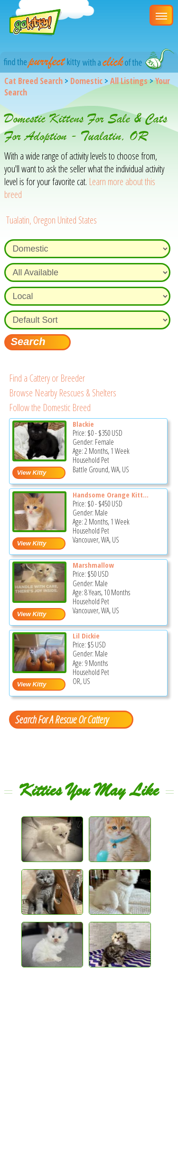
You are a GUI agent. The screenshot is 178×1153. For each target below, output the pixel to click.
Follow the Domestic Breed (50, 407)
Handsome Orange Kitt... (111, 494)
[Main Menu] (161, 15)
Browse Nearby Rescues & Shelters (62, 392)
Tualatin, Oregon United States (51, 220)
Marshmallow (93, 565)
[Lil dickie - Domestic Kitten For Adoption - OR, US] (39, 669)
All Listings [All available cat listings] (129, 80)
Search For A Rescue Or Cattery (61, 719)
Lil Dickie (86, 635)
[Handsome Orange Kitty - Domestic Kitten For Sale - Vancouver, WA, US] (39, 528)
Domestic (86, 80)
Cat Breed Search (33, 80)
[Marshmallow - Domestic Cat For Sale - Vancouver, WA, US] (39, 599)
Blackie (83, 424)
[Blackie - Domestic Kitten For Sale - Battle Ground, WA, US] (39, 457)
